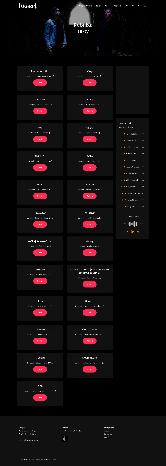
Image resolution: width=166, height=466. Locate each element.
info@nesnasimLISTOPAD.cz (72, 431)
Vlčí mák (40, 99)
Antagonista (89, 358)
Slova (40, 184)
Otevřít (40, 82)
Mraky (89, 241)
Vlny (89, 71)
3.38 (40, 386)
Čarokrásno (89, 329)
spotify (107, 437)
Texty (98, 6)
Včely (89, 128)
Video (107, 6)
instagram (108, 434)
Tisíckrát (40, 156)
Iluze (40, 301)
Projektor (40, 213)
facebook (107, 431)
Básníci (40, 358)
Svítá (90, 156)
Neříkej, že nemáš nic (40, 241)
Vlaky (89, 99)
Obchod (117, 6)
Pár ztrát (89, 213)
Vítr (40, 128)
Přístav (89, 184)
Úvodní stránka (85, 6)
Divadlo (40, 329)
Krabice (40, 269)
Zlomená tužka (40, 71)
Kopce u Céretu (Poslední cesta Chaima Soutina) (89, 271)
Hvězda (89, 301)
